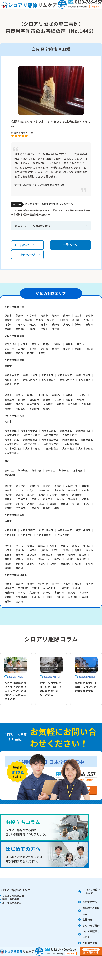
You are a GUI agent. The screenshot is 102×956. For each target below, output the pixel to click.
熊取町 (53, 503)
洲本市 (89, 550)
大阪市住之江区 (31, 435)
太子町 (75, 503)
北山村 (76, 588)
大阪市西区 (87, 439)
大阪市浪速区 (69, 439)
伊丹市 (87, 545)
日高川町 (37, 596)
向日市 (69, 399)
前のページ (27, 245)
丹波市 (60, 554)
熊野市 (66, 315)
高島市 (69, 344)
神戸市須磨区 (28, 530)
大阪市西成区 (12, 444)
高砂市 (8, 554)
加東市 (44, 550)
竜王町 (41, 353)
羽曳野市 (23, 499)
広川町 (60, 596)
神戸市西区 (27, 534)
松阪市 (50, 320)
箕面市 (8, 503)
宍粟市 (78, 550)
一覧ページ (70, 244)
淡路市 (75, 545)
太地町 (8, 596)
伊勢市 (19, 315)
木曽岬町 (21, 324)
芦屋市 (53, 545)
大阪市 (8, 421)
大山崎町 (48, 404)
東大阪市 (48, 499)
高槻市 (41, 495)
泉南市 (19, 495)
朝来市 (41, 545)
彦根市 (21, 348)
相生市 (8, 545)
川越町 (8, 324)
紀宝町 (33, 324)
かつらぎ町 (49, 588)
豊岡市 (71, 554)
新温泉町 (65, 563)
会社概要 (87, 919)
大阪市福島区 (51, 448)
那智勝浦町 (22, 596)
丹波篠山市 (47, 554)
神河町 (19, 563)
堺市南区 (78, 470)
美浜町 (85, 596)
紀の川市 (43, 583)
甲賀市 (46, 344)
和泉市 (46, 486)
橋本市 (89, 583)
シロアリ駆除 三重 (14, 307)
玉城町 (89, 324)
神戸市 (8, 521)
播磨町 (8, 568)
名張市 (39, 320)
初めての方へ (89, 902)
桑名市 (78, 315)
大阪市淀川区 (12, 453)
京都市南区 (84, 379)
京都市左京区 (65, 375)
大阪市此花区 (83, 430)
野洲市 (55, 348)
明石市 (19, 545)
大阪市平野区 (33, 448)
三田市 (66, 550)
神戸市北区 (11, 530)
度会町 (55, 328)
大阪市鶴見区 (30, 439)
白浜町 (71, 592)
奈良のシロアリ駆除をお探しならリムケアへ (49, 204)
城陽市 (82, 395)
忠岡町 (8, 508)
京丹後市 (70, 395)
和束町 (46, 408)
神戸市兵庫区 (62, 534)
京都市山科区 (12, 384)
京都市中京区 (12, 379)
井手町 (8, 404)
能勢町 (46, 508)
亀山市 (55, 315)
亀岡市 (30, 395)
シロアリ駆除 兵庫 (14, 515)
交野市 (19, 490)
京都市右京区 (12, 375)
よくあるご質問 (91, 925)
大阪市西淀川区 (31, 444)
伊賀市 (8, 315)
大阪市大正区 (69, 435)
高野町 (46, 592)
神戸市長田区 (83, 530)
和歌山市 (9, 588)
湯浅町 (8, 601)
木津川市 (43, 395)
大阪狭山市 (72, 486)
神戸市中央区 (65, 530)
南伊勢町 (21, 328)
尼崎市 (64, 545)
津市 (18, 320)
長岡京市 (9, 399)
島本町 (64, 503)
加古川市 (21, 550)
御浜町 (33, 328)
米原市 (33, 348)
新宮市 (66, 583)
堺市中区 (37, 470)
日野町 (30, 353)
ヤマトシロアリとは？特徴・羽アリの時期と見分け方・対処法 (50, 689)
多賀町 (8, 353)
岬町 (56, 508)
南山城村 (21, 408)
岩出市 (19, 583)
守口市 (19, 503)
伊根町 (19, 404)
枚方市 (60, 499)
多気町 (78, 324)
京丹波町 (73, 404)
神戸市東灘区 (44, 534)
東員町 (8, 328)
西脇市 (8, 559)
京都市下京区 (83, 375)
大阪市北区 (66, 430)
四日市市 (63, 320)
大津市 (24, 344)
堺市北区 (9, 470)
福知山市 (34, 399)
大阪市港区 (68, 448)
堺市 (7, 461)
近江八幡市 (11, 344)
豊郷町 (19, 353)
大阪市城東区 (12, 435)
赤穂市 (30, 545)
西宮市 (82, 554)
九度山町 (34, 592)
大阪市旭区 (11, 430)
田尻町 (87, 503)
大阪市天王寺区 (50, 439)
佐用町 (53, 563)
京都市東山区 (49, 379)
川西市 (55, 550)
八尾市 (30, 503)
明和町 (44, 328)
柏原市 (8, 490)
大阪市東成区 (72, 444)
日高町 (49, 596)
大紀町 (66, 324)
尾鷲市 (44, 315)
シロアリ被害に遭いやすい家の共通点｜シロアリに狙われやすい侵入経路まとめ (15, 691)
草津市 (35, 344)
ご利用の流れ (89, 943)
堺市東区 (64, 470)
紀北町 (44, 324)
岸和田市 (59, 490)
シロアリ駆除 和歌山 (16, 575)
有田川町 (23, 588)
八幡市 (80, 399)
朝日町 (75, 320)
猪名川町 (81, 559)
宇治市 (19, 395)
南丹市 (21, 399)
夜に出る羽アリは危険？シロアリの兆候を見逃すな (85, 687)
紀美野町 (9, 592)
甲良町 (89, 348)
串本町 (21, 592)
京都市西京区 (30, 379)
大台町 (87, 320)
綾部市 (8, 395)
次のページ (27, 254)
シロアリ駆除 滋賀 (14, 335)
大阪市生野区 (49, 430)
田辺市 (78, 583)
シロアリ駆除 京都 (14, 360)
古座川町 (59, 592)
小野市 (8, 550)
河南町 (41, 503)
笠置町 (60, 404)
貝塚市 (85, 486)
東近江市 (9, 348)
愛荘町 (78, 348)
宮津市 (58, 399)
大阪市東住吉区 (52, 444)
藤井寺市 (73, 499)
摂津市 (8, 495)
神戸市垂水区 (46, 530)
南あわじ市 (44, 559)
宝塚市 (19, 554)
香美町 (41, 563)
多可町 (89, 563)
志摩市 (89, 315)
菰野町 (55, 324)
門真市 (30, 490)
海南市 (30, 583)
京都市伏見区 (67, 379)
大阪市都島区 (85, 448)
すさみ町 (84, 592)
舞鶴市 (46, 399)
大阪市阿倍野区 (29, 430)
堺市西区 (50, 470)
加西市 (33, 550)
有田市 (8, 583)
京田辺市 (57, 395)
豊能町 (35, 508)
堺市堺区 (23, 470)
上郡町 (30, 563)
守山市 (44, 348)
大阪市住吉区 (51, 435)
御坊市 (55, 583)
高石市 (30, 495)
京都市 (8, 366)
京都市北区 (48, 375)
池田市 (8, 486)
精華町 (8, 408)
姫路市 (19, 559)
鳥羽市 (28, 320)
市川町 (69, 559)
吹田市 (85, 490)
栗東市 (66, 348)
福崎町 (19, 568)
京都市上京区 (30, 375)
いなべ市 (32, 315)
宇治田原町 (33, 404)
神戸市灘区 (11, 534)
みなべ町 (73, 596)
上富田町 (64, 588)
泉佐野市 (34, 486)
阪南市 (35, 499)
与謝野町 (34, 408)
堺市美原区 (11, 475)
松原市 (85, 499)
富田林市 (77, 495)
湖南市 (58, 344)
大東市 (53, 495)
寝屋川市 (9, 499)
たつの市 (32, 554)
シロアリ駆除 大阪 (14, 415)
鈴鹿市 (8, 320)
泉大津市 (21, 486)
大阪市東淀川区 (13, 448)
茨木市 (58, 486)
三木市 (30, 559)
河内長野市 (44, 490)
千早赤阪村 (22, 508)
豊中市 (64, 495)
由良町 (19, 601)
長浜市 (80, 344)
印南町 (35, 588)
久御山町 (86, 404)
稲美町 (8, 563)
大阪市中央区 (12, 439)
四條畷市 (73, 490)
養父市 (58, 559)
